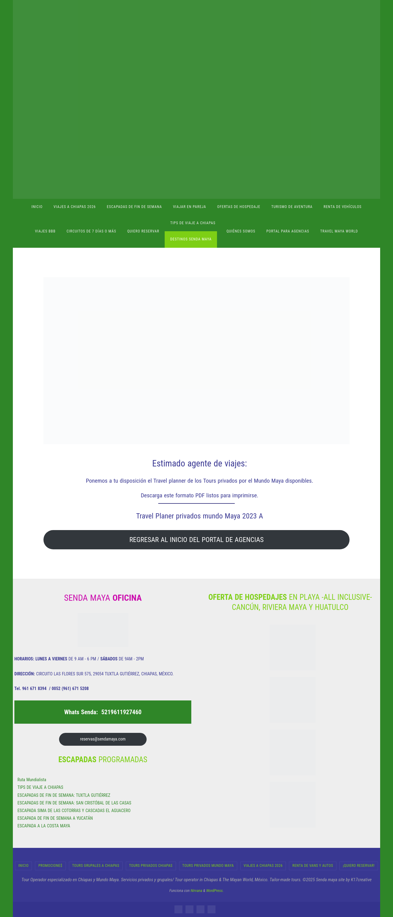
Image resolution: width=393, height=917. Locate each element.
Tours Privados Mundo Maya (208, 865)
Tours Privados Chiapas (151, 865)
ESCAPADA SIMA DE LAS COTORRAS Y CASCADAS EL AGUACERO (73, 810)
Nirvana (196, 890)
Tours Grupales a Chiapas (95, 865)
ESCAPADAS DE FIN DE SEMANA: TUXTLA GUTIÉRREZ (63, 795)
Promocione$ (50, 865)
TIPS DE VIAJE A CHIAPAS (40, 787)
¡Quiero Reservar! (359, 865)
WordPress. (215, 890)
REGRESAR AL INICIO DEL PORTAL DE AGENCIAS (196, 540)
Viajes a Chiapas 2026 (263, 865)
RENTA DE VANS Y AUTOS (312, 865)
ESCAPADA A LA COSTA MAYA (43, 825)
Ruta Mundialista (31, 779)
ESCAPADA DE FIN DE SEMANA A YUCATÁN (55, 818)
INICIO (23, 865)
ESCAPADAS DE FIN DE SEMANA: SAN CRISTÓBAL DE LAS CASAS (74, 802)
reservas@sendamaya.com (102, 739)
